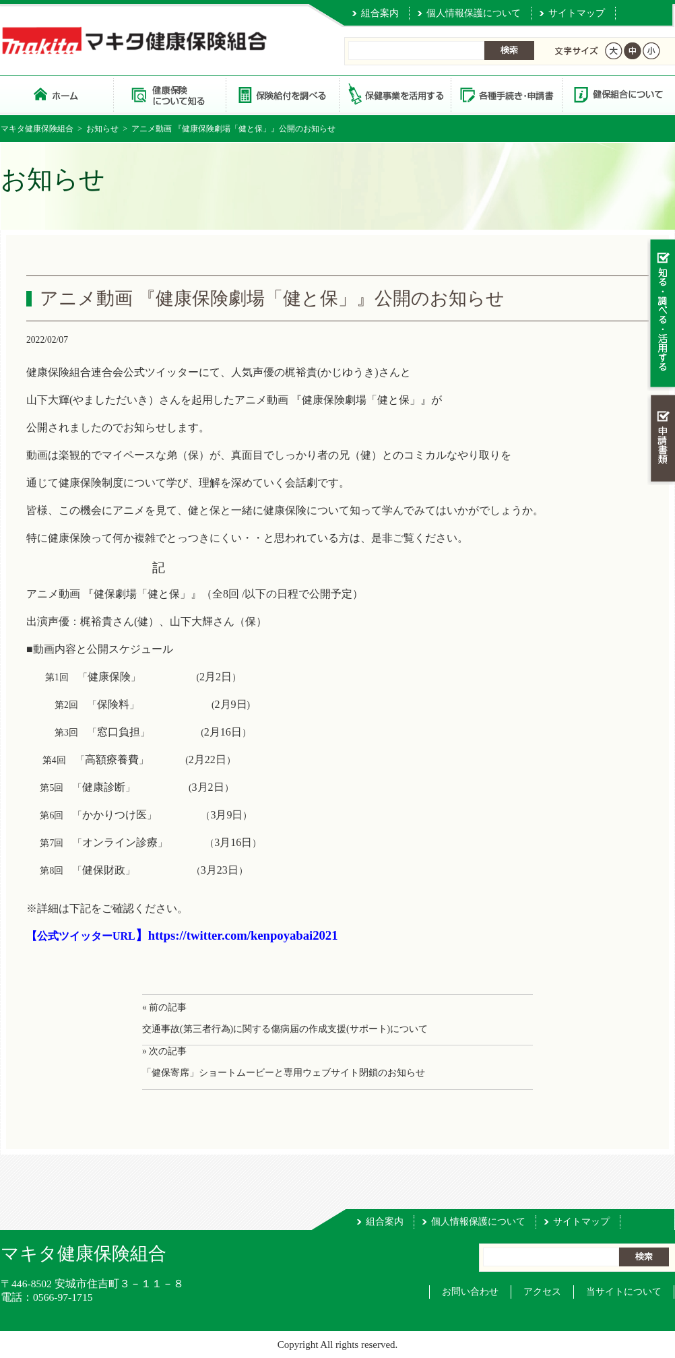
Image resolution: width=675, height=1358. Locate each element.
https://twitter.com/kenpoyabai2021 (243, 935)
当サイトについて (624, 1292)
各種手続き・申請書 (506, 94)
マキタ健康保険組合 (37, 128)
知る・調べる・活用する (661, 314)
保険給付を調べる (282, 94)
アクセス (542, 1292)
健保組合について (618, 94)
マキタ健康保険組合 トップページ (57, 94)
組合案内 (380, 13)
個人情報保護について (473, 13)
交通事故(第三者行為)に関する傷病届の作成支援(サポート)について (285, 1029)
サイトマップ (576, 13)
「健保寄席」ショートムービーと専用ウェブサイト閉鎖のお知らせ (283, 1073)
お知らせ (102, 128)
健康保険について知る (169, 94)
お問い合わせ (470, 1292)
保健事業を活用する (394, 94)
